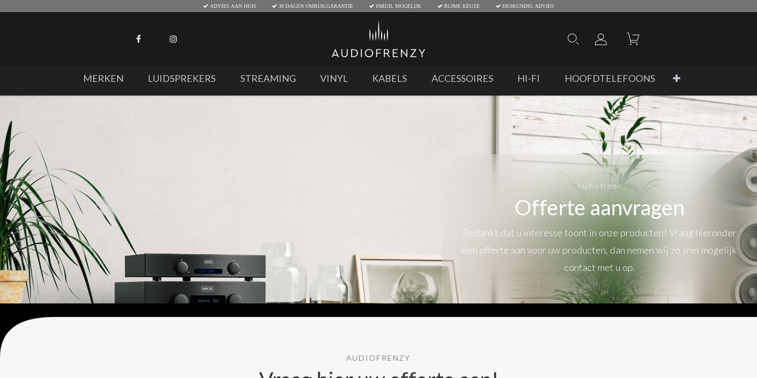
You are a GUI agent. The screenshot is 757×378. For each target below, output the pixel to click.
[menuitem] (103, 78)
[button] (676, 78)
